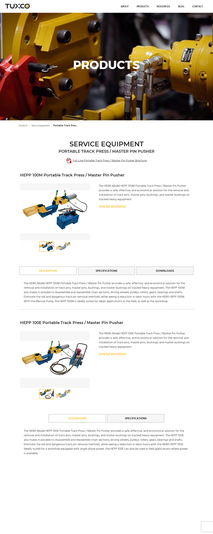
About (125, 6)
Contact (197, 6)
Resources (163, 6)
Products (143, 6)
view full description (112, 206)
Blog (181, 6)
